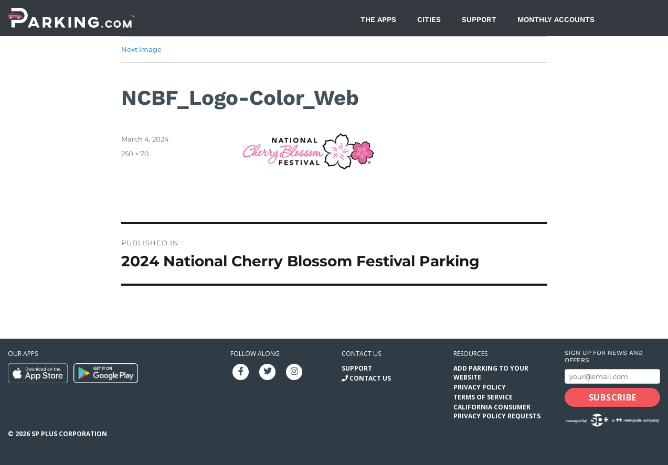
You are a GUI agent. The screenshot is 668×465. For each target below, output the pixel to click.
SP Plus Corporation (69, 433)
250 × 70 (135, 153)
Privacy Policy (479, 387)
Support (479, 19)
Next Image (141, 49)
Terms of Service (483, 397)
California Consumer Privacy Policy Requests (496, 411)
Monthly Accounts (556, 19)
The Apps (378, 19)
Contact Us (370, 378)
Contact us (361, 353)
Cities (429, 19)
